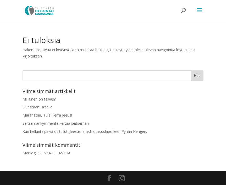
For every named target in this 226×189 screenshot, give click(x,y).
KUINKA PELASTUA (53, 152)
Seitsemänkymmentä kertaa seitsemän (56, 123)
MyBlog (29, 152)
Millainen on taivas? (39, 99)
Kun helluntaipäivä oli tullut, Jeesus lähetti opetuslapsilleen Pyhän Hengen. (85, 131)
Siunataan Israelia (37, 106)
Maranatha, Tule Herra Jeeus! (47, 115)
